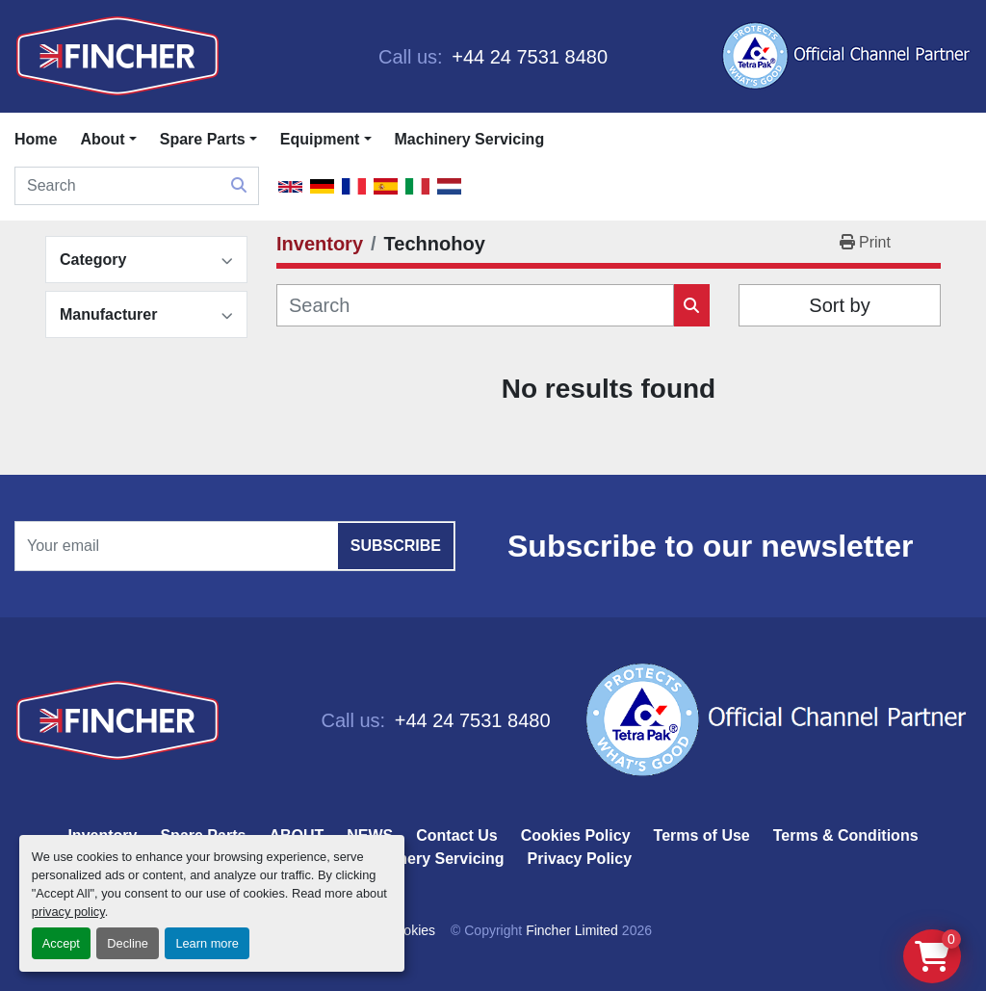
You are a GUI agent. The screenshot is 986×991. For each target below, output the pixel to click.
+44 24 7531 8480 (527, 56)
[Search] (136, 186)
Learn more (206, 943)
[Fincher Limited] (117, 720)
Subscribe (395, 545)
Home (35, 139)
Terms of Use (702, 835)
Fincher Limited (572, 930)
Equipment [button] (320, 139)
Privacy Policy (580, 858)
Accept (61, 943)
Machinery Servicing (470, 139)
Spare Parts (203, 139)
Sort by (839, 305)
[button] (208, 139)
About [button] (102, 139)
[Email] (234, 546)
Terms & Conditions (846, 835)
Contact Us (456, 835)
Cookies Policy (576, 835)
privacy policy (68, 911)
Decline (127, 943)
